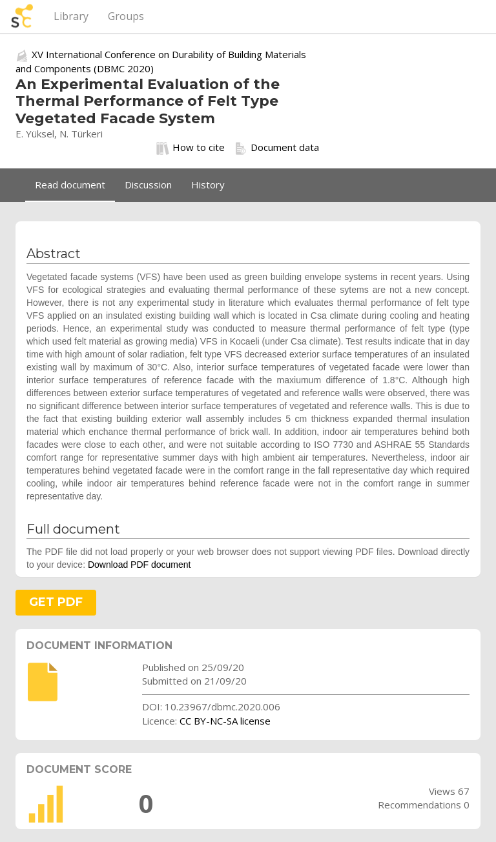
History (208, 184)
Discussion (148, 184)
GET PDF (56, 602)
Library (71, 16)
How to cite (190, 148)
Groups (126, 16)
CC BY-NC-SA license (225, 720)
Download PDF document (139, 564)
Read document (70, 184)
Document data (276, 148)
